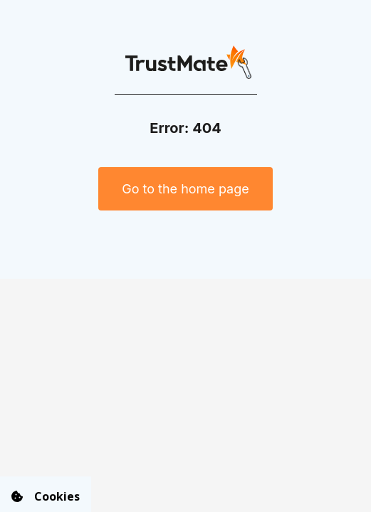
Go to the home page (185, 188)
